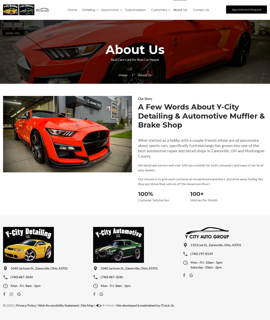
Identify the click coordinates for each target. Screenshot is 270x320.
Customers (159, 10)
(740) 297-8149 (202, 254)
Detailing (89, 10)
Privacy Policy (26, 305)
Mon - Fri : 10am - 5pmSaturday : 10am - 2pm (206, 264)
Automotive (110, 10)
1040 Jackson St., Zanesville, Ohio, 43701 (39, 268)
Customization (135, 10)
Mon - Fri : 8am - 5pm (25, 286)
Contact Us (200, 10)
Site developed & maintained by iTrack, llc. (135, 305)
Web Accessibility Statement (58, 305)
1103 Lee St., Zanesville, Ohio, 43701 (216, 245)
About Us (179, 10)
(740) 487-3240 (22, 277)
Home (73, 10)
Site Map (87, 305)
